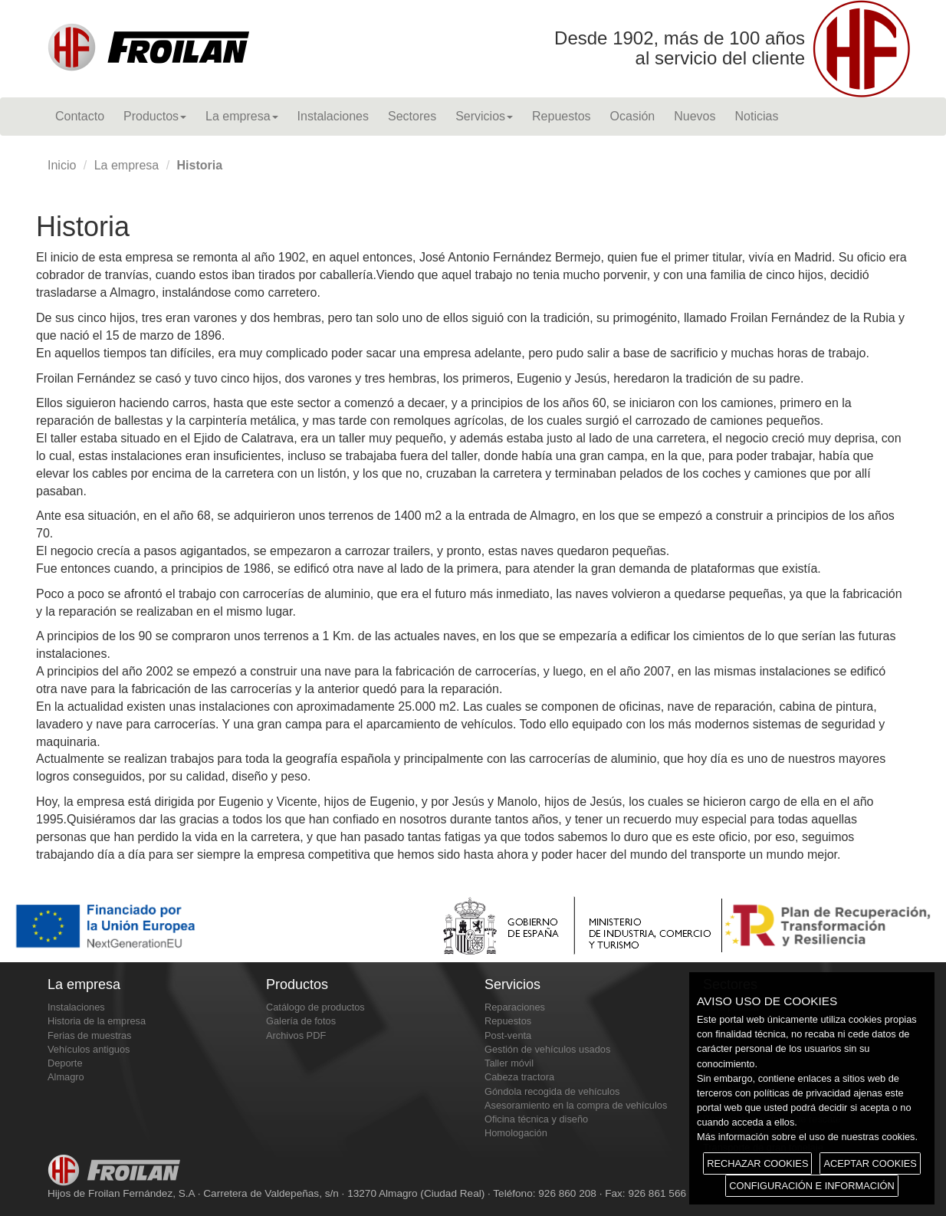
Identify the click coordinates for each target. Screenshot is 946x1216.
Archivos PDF (296, 1035)
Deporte (65, 1063)
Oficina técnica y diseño (536, 1119)
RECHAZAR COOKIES (757, 1163)
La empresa (241, 116)
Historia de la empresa (97, 1021)
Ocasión (632, 116)
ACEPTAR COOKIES (869, 1163)
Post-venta (507, 1035)
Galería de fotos (301, 1021)
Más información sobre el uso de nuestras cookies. (807, 1136)
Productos (154, 116)
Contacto (79, 116)
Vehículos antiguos (89, 1049)
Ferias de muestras (90, 1035)
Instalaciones (333, 116)
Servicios (484, 116)
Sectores (412, 116)
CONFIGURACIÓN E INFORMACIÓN (811, 1185)
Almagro (66, 1077)
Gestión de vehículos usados (547, 1049)
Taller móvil (509, 1063)
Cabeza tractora (519, 1077)
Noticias (756, 116)
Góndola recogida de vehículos (551, 1091)
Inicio (62, 165)
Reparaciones (514, 1007)
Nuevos (694, 116)
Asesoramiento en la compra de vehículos (575, 1105)
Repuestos (561, 116)
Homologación (515, 1133)
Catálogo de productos (315, 1007)
